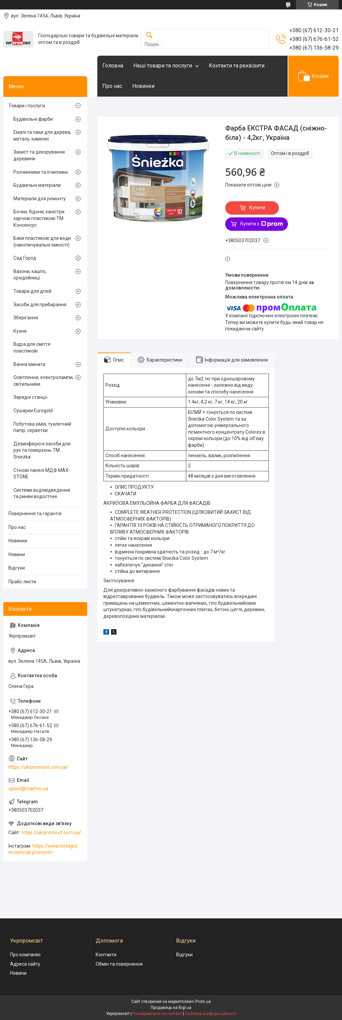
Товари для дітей (32, 291)
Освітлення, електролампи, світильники (43, 381)
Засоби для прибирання (39, 304)
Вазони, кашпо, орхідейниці (30, 275)
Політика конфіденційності (210, 1013)
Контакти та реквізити (236, 65)
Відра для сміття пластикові (31, 347)
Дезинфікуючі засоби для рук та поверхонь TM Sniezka (41, 450)
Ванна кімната (29, 364)
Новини (16, 554)
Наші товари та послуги (162, 65)
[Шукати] (149, 35)
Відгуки (16, 568)
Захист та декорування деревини (39, 155)
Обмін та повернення (119, 964)
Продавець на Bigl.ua (171, 1007)
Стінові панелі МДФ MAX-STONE (41, 474)
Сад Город (24, 258)
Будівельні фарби (33, 119)
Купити (257, 207)
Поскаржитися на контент (157, 1013)
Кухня (20, 331)
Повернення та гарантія (34, 513)
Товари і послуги (26, 105)
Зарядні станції (30, 397)
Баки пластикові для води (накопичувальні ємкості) (42, 241)
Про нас (112, 86)
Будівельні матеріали (37, 185)
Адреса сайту (25, 964)
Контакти (106, 954)
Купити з (261, 224)
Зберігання (25, 317)
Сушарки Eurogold (33, 410)
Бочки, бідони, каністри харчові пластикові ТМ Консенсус (38, 218)
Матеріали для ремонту (39, 198)
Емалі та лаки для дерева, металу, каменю (42, 135)
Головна (112, 65)
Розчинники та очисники (40, 172)
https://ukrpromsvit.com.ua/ (38, 767)
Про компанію (25, 954)
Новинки (143, 86)
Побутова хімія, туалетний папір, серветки (42, 427)
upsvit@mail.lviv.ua (28, 788)
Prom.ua (203, 1001)
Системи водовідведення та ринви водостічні (41, 493)
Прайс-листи (22, 581)
